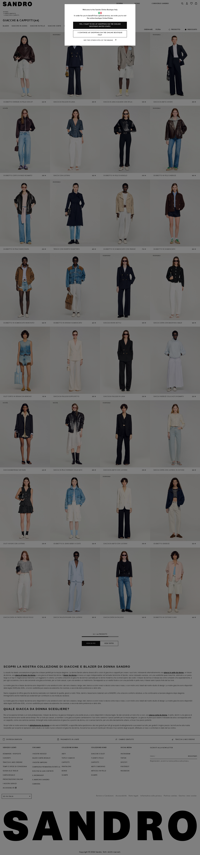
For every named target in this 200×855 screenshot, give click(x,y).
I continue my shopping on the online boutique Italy (100, 34)
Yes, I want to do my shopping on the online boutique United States (100, 25)
